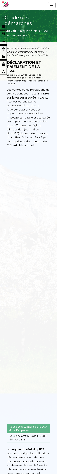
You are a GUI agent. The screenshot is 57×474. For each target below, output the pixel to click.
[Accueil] (5, 5)
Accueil (10, 31)
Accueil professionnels (21, 48)
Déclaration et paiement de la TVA (27, 55)
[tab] (28, 428)
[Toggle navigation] (51, 5)
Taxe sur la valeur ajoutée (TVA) (26, 51)
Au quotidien (27, 31)
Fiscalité (42, 48)
